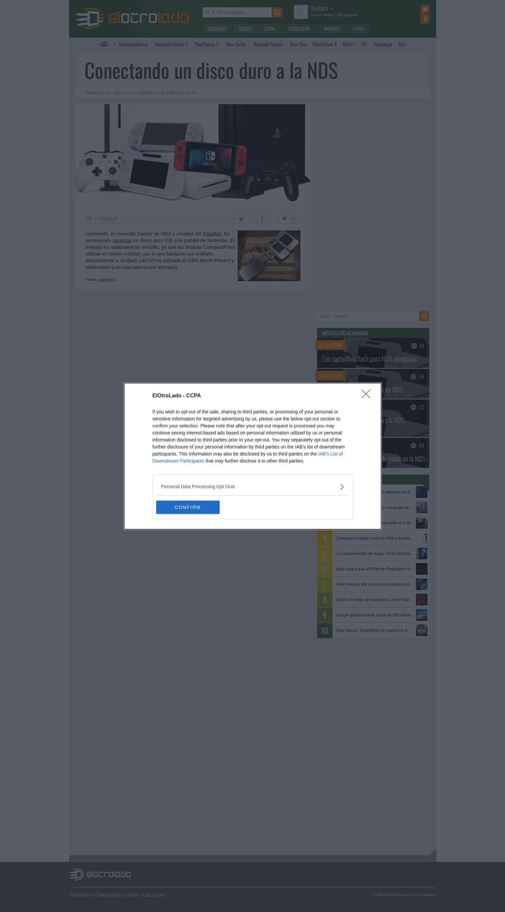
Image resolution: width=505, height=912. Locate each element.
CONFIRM (188, 507)
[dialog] (252, 456)
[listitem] (252, 486)
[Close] (368, 396)
